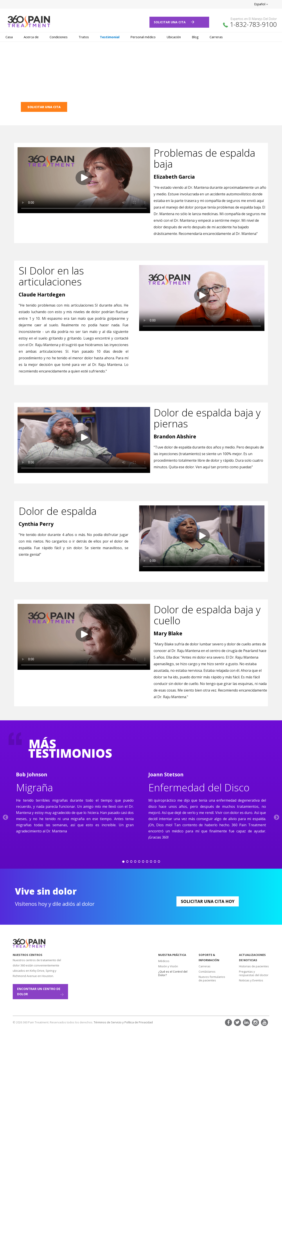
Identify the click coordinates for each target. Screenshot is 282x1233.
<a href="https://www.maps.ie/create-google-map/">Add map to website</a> (107, 976)
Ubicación (174, 37)
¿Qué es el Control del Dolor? (172, 973)
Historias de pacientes (254, 966)
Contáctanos (207, 971)
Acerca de (31, 37)
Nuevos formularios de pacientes (212, 978)
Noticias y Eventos (251, 980)
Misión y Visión (168, 966)
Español (261, 4)
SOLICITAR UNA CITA (44, 107)
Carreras (216, 37)
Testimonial (109, 37)
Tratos (84, 37)
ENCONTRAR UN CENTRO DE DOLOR (40, 991)
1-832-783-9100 (253, 24)
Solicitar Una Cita (174, 22)
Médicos (163, 961)
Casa (9, 37)
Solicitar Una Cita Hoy (207, 901)
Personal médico (143, 37)
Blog (195, 37)
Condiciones (59, 37)
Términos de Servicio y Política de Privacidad (123, 1022)
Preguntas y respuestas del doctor (253, 973)
